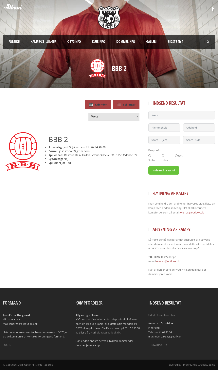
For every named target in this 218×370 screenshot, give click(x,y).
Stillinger (126, 104)
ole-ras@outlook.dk (192, 212)
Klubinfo (98, 41)
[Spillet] (149, 155)
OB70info (74, 41)
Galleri (151, 41)
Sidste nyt (175, 41)
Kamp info (154, 150)
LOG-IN (7, 345)
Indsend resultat (164, 170)
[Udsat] (163, 155)
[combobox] (114, 116)
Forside (14, 41)
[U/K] (176, 155)
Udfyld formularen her (161, 315)
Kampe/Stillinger (43, 41)
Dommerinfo (125, 41)
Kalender (98, 104)
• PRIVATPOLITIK (157, 345)
